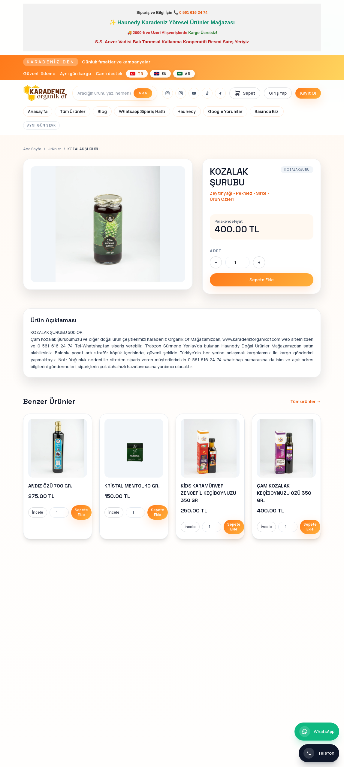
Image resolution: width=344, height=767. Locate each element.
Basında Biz (267, 111)
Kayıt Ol (308, 93)
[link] (57, 476)
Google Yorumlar (225, 111)
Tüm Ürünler (73, 111)
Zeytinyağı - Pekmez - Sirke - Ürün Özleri (239, 196)
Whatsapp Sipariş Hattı (142, 111)
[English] (160, 74)
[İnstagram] (167, 93)
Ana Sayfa (32, 149)
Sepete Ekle (261, 280)
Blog (102, 111)
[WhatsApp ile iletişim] (316, 732)
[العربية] (184, 74)
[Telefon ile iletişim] (319, 753)
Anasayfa (37, 111)
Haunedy (186, 111)
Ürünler (54, 149)
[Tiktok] (207, 93)
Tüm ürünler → (305, 401)
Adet (216, 250)
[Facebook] (220, 93)
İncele (37, 512)
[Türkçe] (137, 74)
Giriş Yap (278, 93)
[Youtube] (194, 93)
